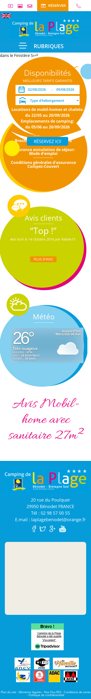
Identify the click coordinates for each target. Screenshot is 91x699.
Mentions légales (30, 692)
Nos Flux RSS (52, 692)
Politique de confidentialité (46, 695)
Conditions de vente (77, 692)
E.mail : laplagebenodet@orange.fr (50, 519)
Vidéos (12, 6)
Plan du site (8, 692)
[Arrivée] (38, 89)
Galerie (22, 6)
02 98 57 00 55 (76, 6)
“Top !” (43, 231)
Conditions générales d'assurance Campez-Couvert (43, 164)
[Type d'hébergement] (48, 100)
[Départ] (66, 89)
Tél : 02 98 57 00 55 (50, 513)
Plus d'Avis (43, 259)
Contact (31, 6)
